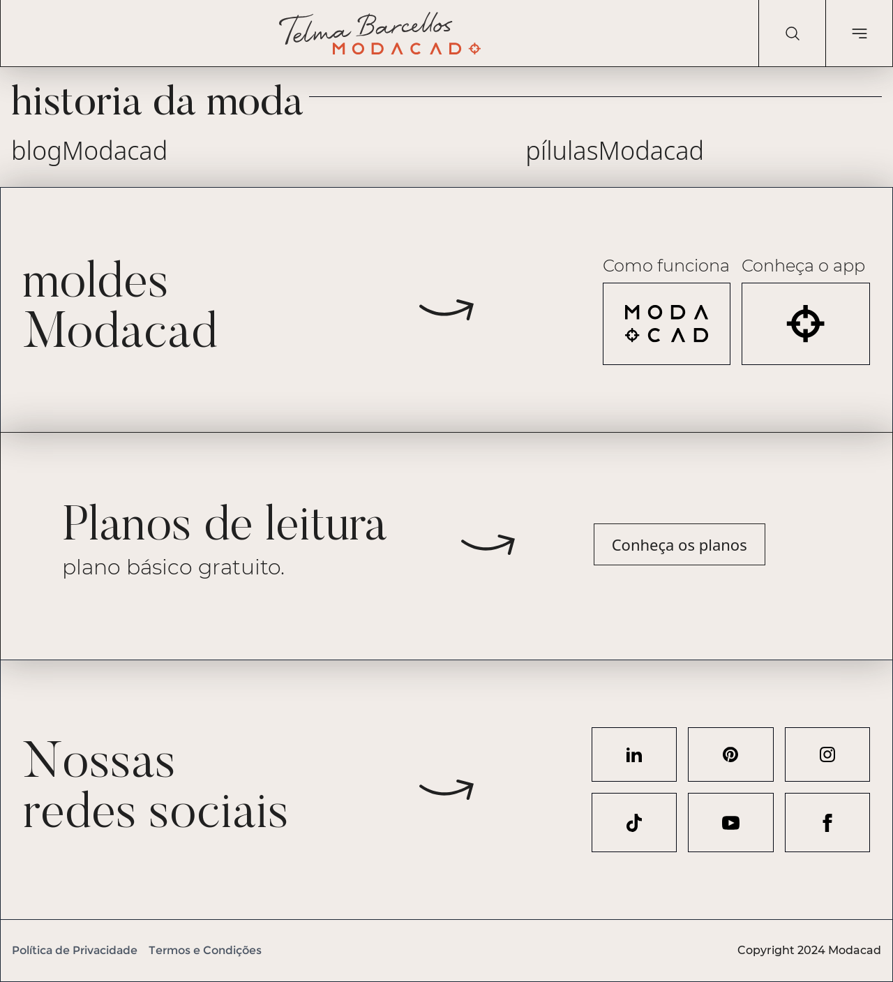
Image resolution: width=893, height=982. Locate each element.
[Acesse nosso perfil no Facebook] (827, 822)
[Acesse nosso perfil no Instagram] (827, 754)
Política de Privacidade (74, 950)
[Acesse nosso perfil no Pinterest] (730, 754)
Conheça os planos (679, 544)
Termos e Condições (205, 950)
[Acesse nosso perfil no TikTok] (634, 822)
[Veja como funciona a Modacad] (667, 324)
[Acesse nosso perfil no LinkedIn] (634, 754)
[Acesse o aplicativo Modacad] (806, 324)
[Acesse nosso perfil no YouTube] (730, 822)
